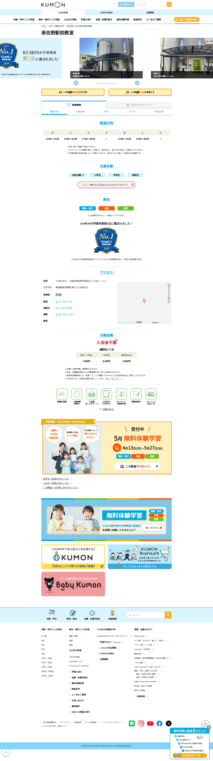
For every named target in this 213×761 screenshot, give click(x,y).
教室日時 (54, 112)
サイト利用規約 (91, 724)
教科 (106, 112)
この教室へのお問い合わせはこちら (60, 489)
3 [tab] (102, 83)
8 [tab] (116, 83)
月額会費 (158, 112)
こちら (116, 380)
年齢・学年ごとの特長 (23, 19)
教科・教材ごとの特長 (49, 19)
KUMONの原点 (106, 12)
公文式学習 (63, 12)
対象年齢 (80, 112)
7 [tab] (113, 83)
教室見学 (137, 19)
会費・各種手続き (103, 19)
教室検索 (113, 620)
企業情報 (150, 12)
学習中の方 (128, 4)
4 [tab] (105, 83)
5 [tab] (108, 83)
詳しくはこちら (152, 530)
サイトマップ (65, 724)
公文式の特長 (70, 19)
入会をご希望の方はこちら (56, 485)
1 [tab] (97, 83)
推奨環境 (77, 724)
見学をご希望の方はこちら (56, 480)
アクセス (132, 112)
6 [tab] (110, 83)
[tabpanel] (106, 58)
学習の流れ (86, 19)
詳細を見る (108, 411)
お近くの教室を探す (188, 19)
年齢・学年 (51, 620)
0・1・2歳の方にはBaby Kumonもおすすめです (105, 185)
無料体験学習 (123, 19)
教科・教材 (72, 620)
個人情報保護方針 (49, 724)
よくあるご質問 (153, 19)
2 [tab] (99, 83)
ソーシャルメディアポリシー (111, 724)
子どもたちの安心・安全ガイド (54, 728)
